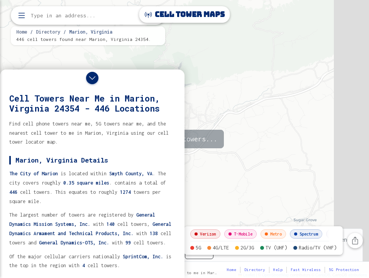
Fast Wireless (306, 270)
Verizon (205, 234)
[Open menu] (21, 15)
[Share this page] (355, 240)
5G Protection (344, 270)
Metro (273, 234)
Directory (48, 32)
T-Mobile (240, 234)
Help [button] (278, 270)
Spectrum (306, 234)
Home (21, 32)
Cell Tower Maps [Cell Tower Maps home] (185, 14)
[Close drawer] (92, 78)
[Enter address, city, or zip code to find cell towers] (89, 15)
